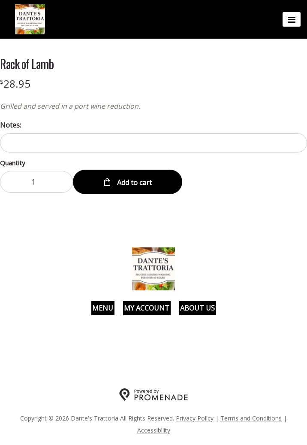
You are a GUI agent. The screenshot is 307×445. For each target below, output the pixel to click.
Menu (102, 308)
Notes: (10, 125)
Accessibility (153, 430)
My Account (146, 308)
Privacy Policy (195, 418)
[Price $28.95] (15, 83)
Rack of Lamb (27, 64)
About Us (197, 308)
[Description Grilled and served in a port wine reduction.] (153, 106)
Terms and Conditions (251, 418)
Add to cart (133, 182)
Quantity (12, 162)
